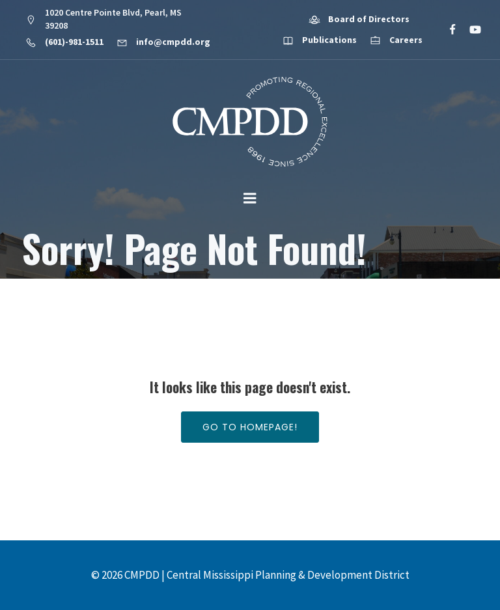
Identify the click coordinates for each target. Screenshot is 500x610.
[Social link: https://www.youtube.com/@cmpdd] (469, 30)
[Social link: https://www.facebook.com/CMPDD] (447, 30)
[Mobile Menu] (250, 198)
